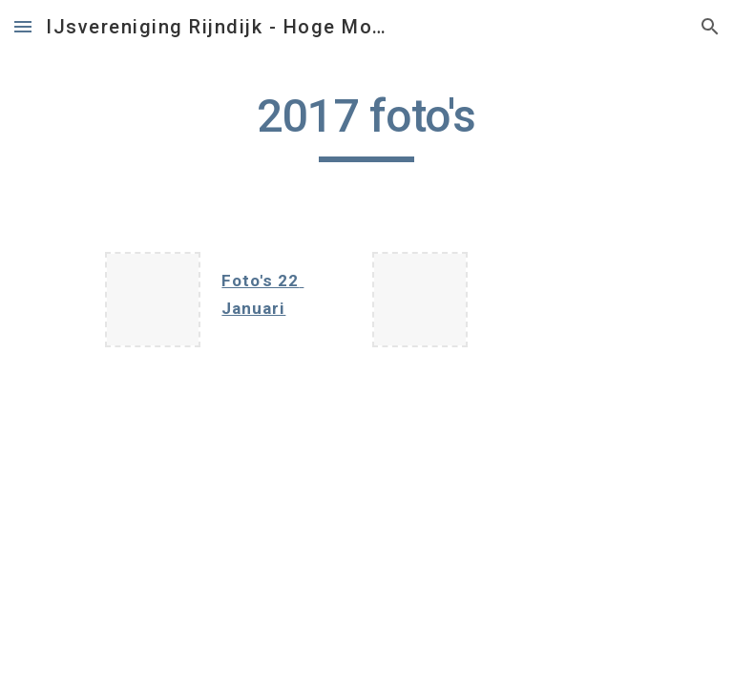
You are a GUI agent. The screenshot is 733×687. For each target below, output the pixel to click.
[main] (366, 125)
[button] (23, 26)
